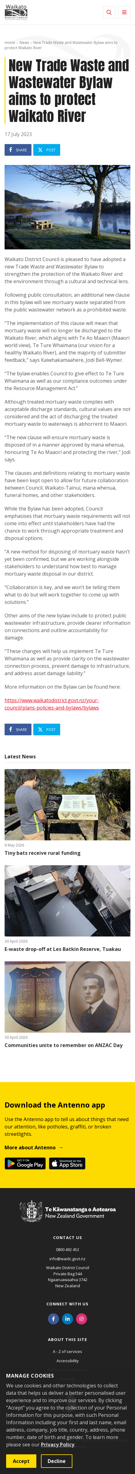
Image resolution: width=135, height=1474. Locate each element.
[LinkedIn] (67, 1318)
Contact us (67, 1237)
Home (10, 42)
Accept (21, 1461)
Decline (57, 1461)
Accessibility (68, 1360)
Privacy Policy (57, 1444)
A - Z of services (67, 1351)
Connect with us (67, 1304)
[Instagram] (81, 1318)
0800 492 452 (67, 1249)
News (24, 42)
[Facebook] (53, 1318)
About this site (67, 1339)
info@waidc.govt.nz (67, 1258)
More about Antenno (30, 1147)
